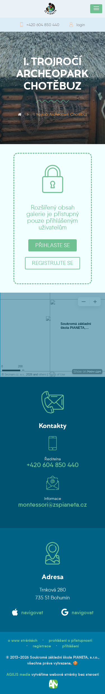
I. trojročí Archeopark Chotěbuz (60, 114)
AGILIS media (18, 674)
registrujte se (52, 263)
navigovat (32, 612)
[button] (96, 8)
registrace (42, 646)
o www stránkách (22, 640)
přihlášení (70, 646)
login (80, 24)
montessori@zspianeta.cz (52, 504)
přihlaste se (52, 245)
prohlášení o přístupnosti (70, 640)
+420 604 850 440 (42, 24)
